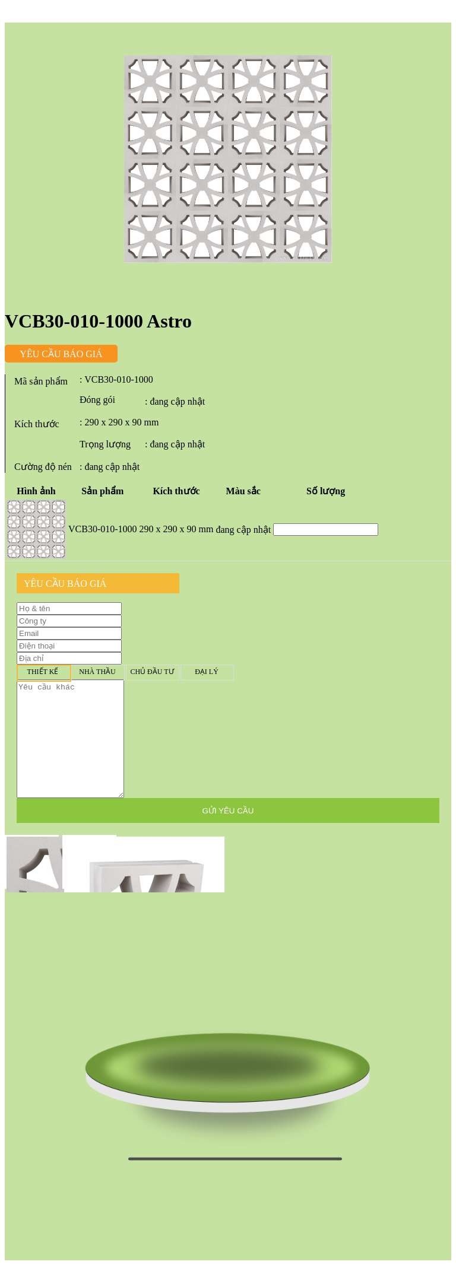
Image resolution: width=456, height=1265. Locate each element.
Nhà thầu (97, 672)
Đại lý (206, 672)
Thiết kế (43, 672)
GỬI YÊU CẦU (228, 810)
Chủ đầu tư (152, 672)
